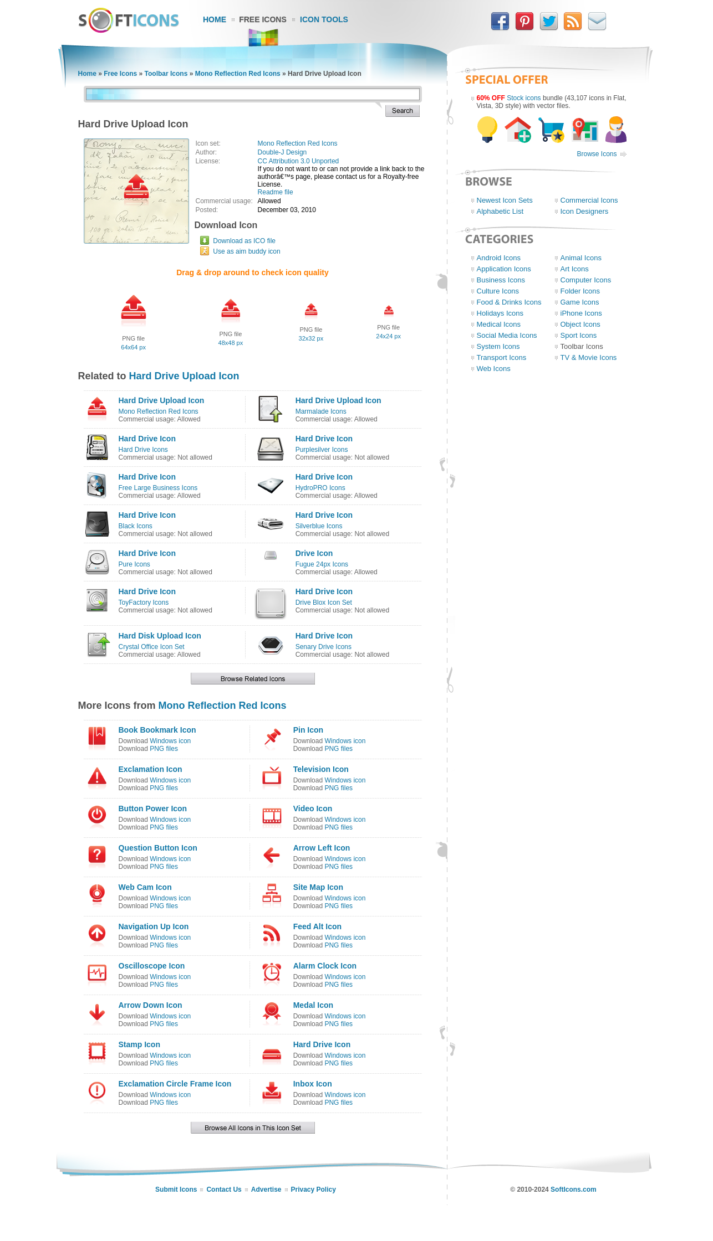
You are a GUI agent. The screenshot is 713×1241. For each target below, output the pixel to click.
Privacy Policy (313, 1189)
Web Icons (494, 368)
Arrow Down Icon (150, 1005)
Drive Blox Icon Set (324, 602)
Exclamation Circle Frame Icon (175, 1083)
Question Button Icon (158, 847)
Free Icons (263, 19)
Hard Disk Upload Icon (160, 635)
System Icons (498, 346)
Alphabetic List (500, 211)
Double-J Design (282, 152)
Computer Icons (586, 280)
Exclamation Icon (150, 769)
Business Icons (501, 280)
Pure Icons (134, 564)
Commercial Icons (589, 200)
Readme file (275, 192)
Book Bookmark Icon (157, 729)
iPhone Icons (581, 313)
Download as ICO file (244, 241)
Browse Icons (597, 154)
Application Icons (504, 269)
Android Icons (499, 258)
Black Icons (135, 526)
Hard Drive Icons (143, 450)
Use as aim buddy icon (246, 251)
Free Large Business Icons (158, 488)
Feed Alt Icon (317, 926)
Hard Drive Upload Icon (184, 376)
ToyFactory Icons (144, 602)
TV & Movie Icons (589, 357)
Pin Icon (308, 729)
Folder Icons (580, 291)
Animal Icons (581, 258)
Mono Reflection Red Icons (238, 74)
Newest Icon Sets (505, 200)
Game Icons (580, 302)
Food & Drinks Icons (509, 302)
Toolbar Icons (166, 74)
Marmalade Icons (321, 411)
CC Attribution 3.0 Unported (298, 161)
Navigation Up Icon (154, 926)
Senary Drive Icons (324, 647)
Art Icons (575, 269)
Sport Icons (579, 335)
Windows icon (170, 741)
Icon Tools (324, 19)
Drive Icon (314, 553)
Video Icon (313, 808)
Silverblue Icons (319, 526)
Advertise (266, 1189)
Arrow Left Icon (321, 847)
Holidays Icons (500, 313)
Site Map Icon (318, 887)
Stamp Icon (139, 1044)
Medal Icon (313, 1005)
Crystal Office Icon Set (152, 647)
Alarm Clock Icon (324, 965)
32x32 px (311, 338)
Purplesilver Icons (322, 450)
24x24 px (388, 336)
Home (214, 19)
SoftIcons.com (574, 1189)
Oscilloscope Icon (152, 965)
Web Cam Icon (145, 887)
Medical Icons (499, 324)
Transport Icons (502, 357)
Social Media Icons (507, 335)
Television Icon (321, 769)
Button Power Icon (153, 808)
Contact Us (223, 1189)
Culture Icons (498, 291)
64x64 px (133, 347)
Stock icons (524, 98)
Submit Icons (176, 1189)
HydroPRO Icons (320, 488)
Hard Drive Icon (147, 438)
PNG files (164, 749)
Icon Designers (585, 211)
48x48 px (230, 342)
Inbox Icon (312, 1083)
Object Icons (580, 324)
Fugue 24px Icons (322, 564)
